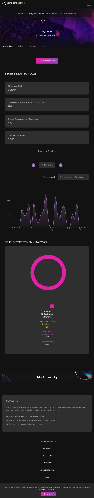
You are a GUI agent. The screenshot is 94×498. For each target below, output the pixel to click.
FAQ (47, 477)
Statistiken (7, 46)
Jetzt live (47, 456)
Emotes (32, 46)
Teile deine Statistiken (47, 61)
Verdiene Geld (47, 470)
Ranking (47, 448)
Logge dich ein (34, 13)
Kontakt (47, 463)
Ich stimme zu (48, 494)
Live (44, 46)
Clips (20, 46)
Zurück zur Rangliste (47, 151)
